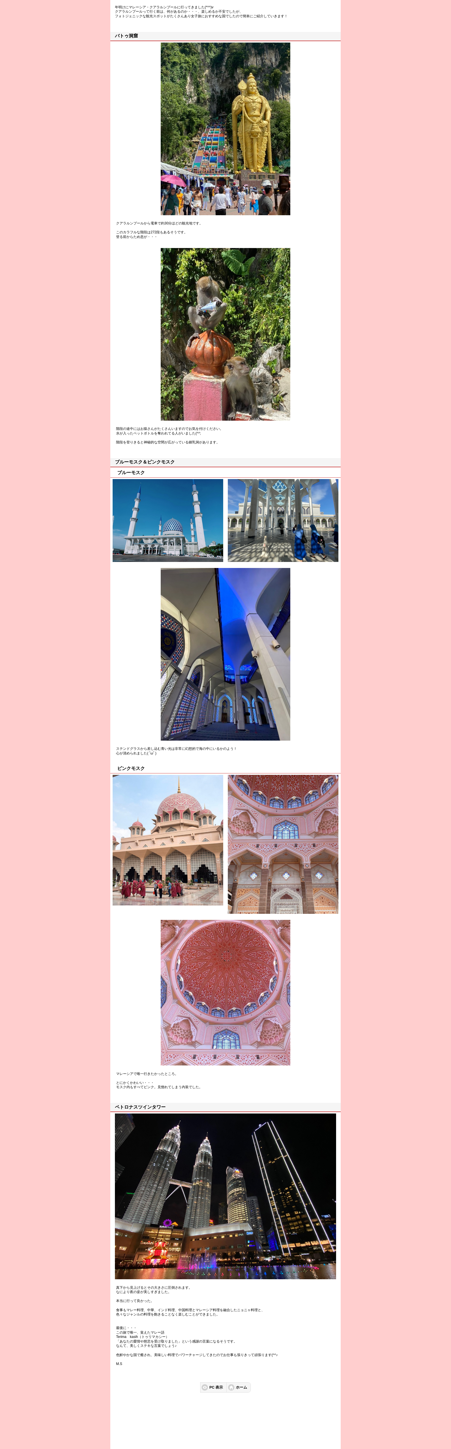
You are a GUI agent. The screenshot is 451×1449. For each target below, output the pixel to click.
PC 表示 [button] (216, 1387)
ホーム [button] (241, 1387)
